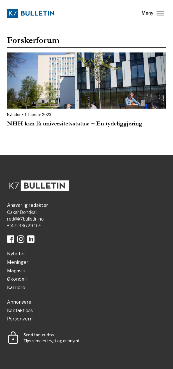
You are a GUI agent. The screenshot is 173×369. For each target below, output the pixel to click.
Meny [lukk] (153, 13)
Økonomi (17, 279)
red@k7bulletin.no (25, 219)
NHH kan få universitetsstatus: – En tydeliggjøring (74, 123)
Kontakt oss (20, 310)
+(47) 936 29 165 (24, 225)
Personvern (20, 319)
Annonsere (19, 302)
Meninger (17, 262)
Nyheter (14, 114)
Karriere (16, 287)
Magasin (16, 271)
